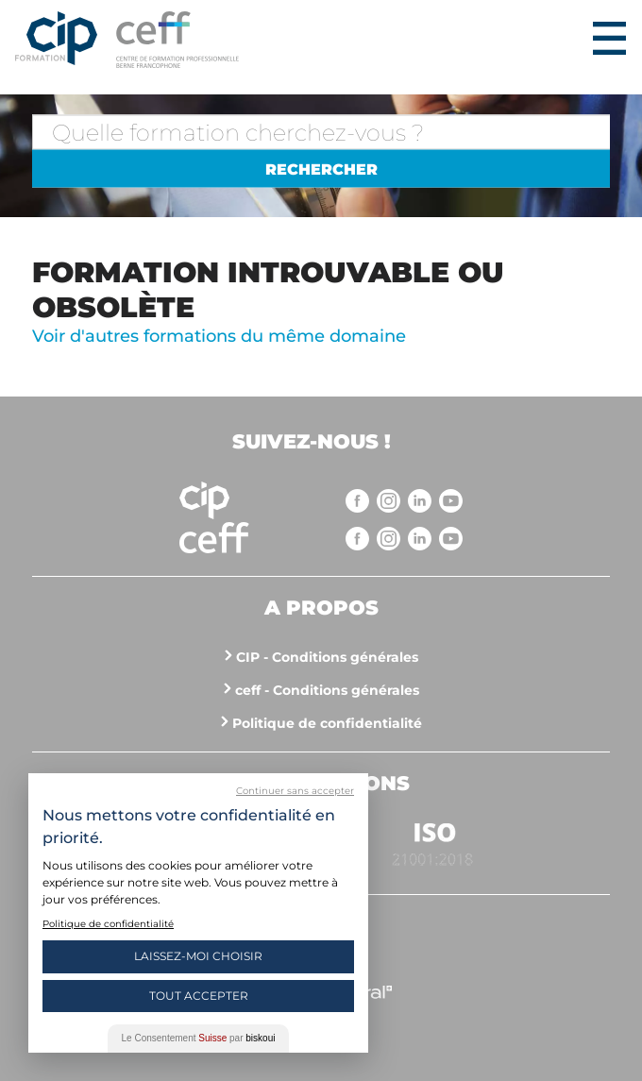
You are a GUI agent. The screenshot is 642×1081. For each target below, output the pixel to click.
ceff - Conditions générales (327, 690)
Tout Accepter (198, 995)
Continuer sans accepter (295, 791)
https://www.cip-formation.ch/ (350, 39)
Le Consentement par (199, 1038)
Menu (609, 37)
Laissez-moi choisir (198, 956)
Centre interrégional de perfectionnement (56, 39)
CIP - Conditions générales (327, 657)
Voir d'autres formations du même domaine (219, 336)
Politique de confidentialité (327, 723)
